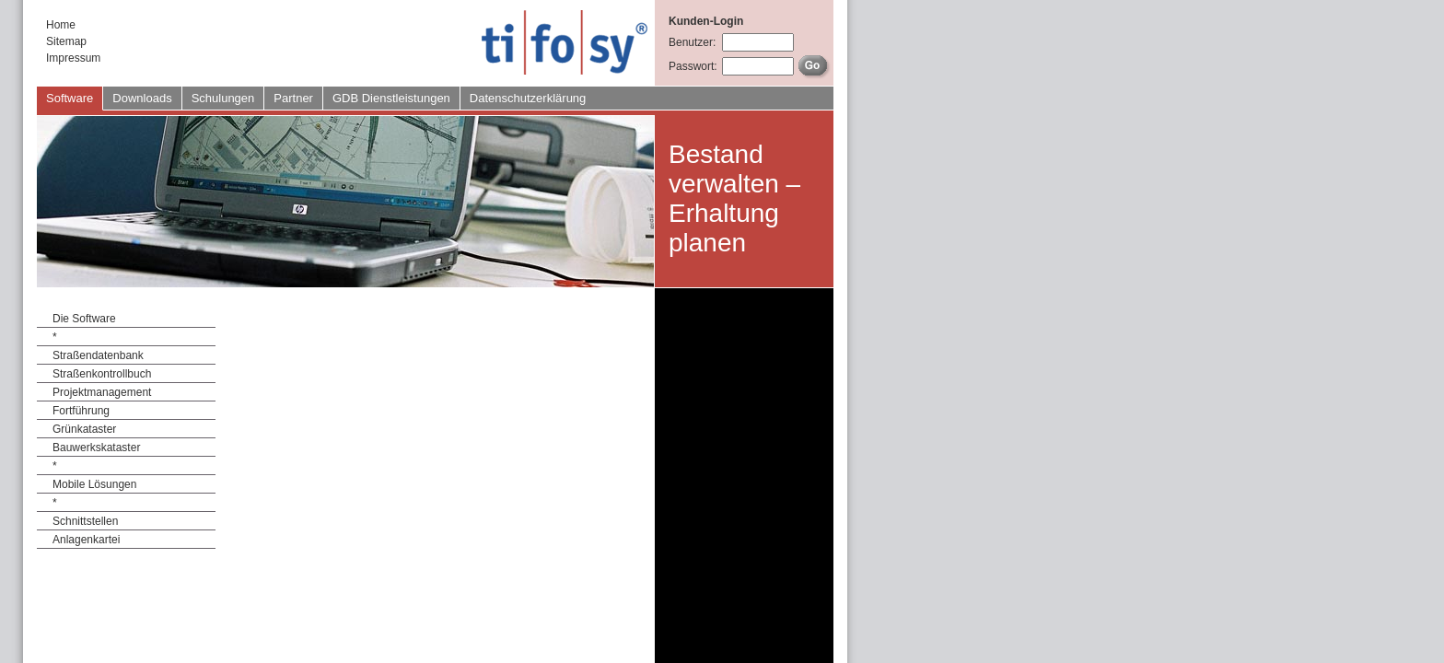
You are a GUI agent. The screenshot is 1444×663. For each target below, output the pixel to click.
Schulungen (223, 98)
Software (69, 98)
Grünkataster (84, 429)
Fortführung (81, 410)
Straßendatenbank (98, 355)
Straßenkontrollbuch (101, 373)
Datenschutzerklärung (528, 98)
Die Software (84, 318)
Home (61, 24)
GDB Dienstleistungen (391, 98)
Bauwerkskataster (96, 447)
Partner (293, 98)
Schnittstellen (85, 521)
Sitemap (66, 41)
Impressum (73, 58)
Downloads (141, 98)
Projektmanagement (101, 392)
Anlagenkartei (86, 539)
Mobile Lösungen (94, 484)
